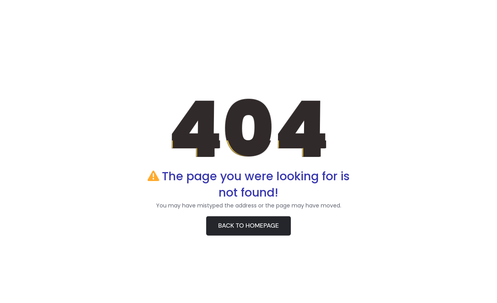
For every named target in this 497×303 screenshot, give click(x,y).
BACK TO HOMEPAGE (248, 226)
